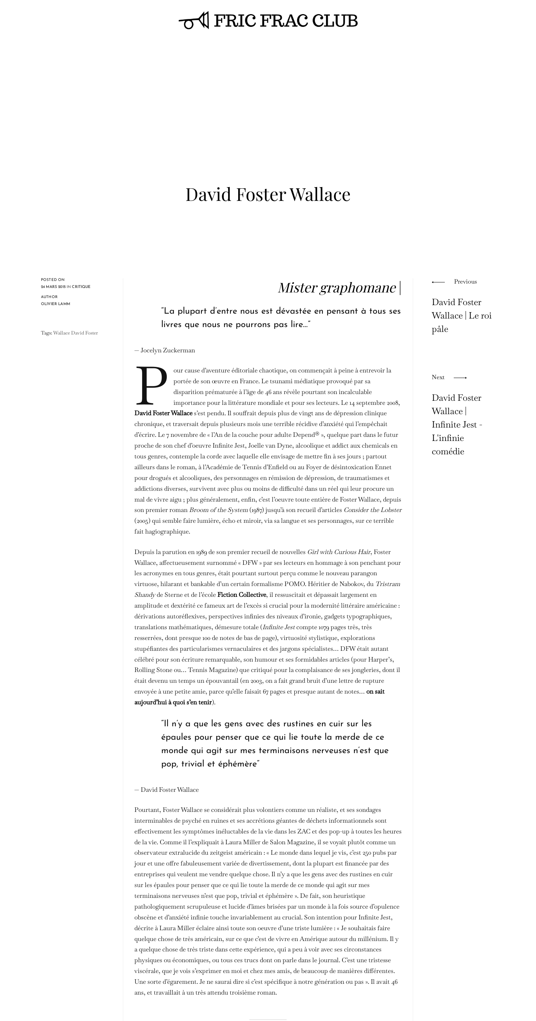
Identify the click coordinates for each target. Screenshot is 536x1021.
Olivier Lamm (55, 304)
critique (81, 287)
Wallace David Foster (75, 333)
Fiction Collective (241, 594)
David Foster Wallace (163, 413)
